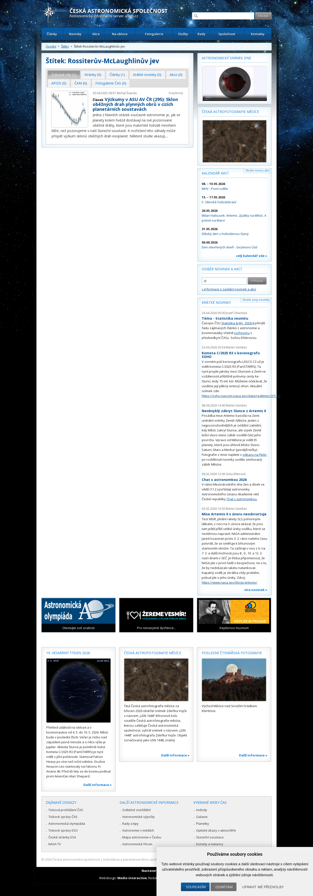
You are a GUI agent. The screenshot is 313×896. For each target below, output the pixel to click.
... (167, 136)
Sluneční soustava (210, 837)
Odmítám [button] (224, 887)
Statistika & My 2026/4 (237, 323)
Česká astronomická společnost (76, 859)
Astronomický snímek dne (226, 58)
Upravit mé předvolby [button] (263, 887)
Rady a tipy (130, 823)
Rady (201, 34)
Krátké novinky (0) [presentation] (147, 74)
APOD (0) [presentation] (58, 83)
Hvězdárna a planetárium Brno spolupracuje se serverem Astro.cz (152, 859)
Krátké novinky (216, 302)
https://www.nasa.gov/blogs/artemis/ (229, 582)
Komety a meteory (209, 844)
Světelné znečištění (136, 810)
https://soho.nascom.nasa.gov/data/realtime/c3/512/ (241, 396)
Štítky (65, 46)
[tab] (64, 75)
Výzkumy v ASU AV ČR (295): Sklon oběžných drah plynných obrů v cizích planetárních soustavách (135, 104)
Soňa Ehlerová (236, 474)
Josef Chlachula (236, 313)
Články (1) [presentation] (117, 74)
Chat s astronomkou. (241, 499)
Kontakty (258, 34)
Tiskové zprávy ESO (63, 830)
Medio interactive (132, 878)
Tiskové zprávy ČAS (63, 817)
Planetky (202, 823)
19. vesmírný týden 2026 (68, 653)
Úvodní (51, 46)
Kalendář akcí (215, 173)
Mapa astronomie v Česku (141, 837)
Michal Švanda (127, 93)
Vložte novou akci (258, 170)
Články (52, 34)
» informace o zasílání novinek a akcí (229, 289)
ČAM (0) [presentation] (80, 83)
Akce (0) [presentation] (176, 74)
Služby (183, 34)
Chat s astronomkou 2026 (224, 479)
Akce (96, 34)
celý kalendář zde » (251, 256)
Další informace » (97, 785)
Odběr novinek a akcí (222, 269)
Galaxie (202, 817)
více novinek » (255, 590)
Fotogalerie (154, 34)
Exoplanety (176, 93)
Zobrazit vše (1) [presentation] (63, 74)
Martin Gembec (236, 347)
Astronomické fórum (137, 844)
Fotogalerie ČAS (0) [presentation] (110, 83)
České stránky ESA (62, 837)
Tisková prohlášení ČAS (65, 810)
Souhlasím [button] (196, 887)
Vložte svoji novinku (256, 300)
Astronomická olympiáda (66, 823)
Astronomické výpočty (138, 817)
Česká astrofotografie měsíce (230, 111)
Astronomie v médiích (138, 830)
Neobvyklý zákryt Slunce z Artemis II (234, 410)
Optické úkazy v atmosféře (216, 830)
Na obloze (120, 34)
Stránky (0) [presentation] (92, 74)
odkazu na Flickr (255, 454)
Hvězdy (201, 810)
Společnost (226, 34)
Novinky (75, 34)
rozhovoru (242, 333)
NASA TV (54, 844)
